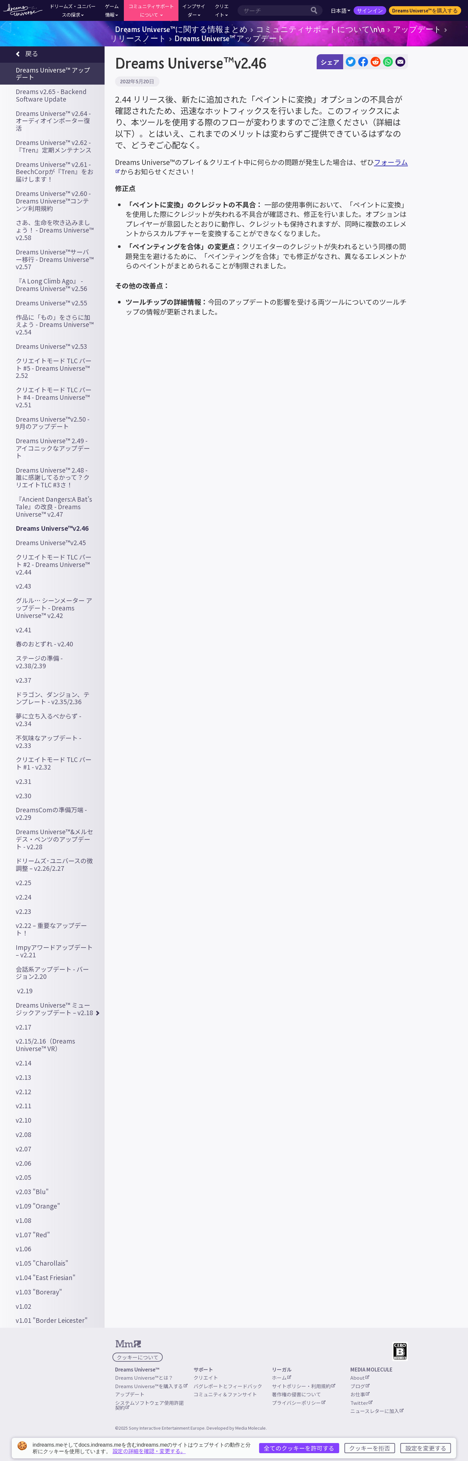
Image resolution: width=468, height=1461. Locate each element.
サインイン (370, 10)
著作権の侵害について (296, 1394)
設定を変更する (425, 1448)
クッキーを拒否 (369, 1448)
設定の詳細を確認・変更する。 (149, 1450)
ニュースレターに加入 (377, 1410)
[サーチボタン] (316, 10)
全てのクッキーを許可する (299, 1448)
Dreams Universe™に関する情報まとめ (181, 29)
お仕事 (360, 1394)
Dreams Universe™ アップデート (230, 38)
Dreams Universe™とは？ (144, 1377)
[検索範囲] (273, 10)
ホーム (281, 1377)
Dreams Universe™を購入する (425, 10)
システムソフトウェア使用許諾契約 (149, 1405)
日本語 (340, 10)
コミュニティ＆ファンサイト (225, 1394)
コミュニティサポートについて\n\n (320, 29)
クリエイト (205, 1377)
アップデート (417, 29)
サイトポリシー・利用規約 (303, 1386)
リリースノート (138, 38)
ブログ (360, 1386)
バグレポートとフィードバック (227, 1386)
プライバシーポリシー (299, 1402)
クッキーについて (138, 1357)
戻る (27, 54)
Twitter (361, 1402)
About (359, 1377)
